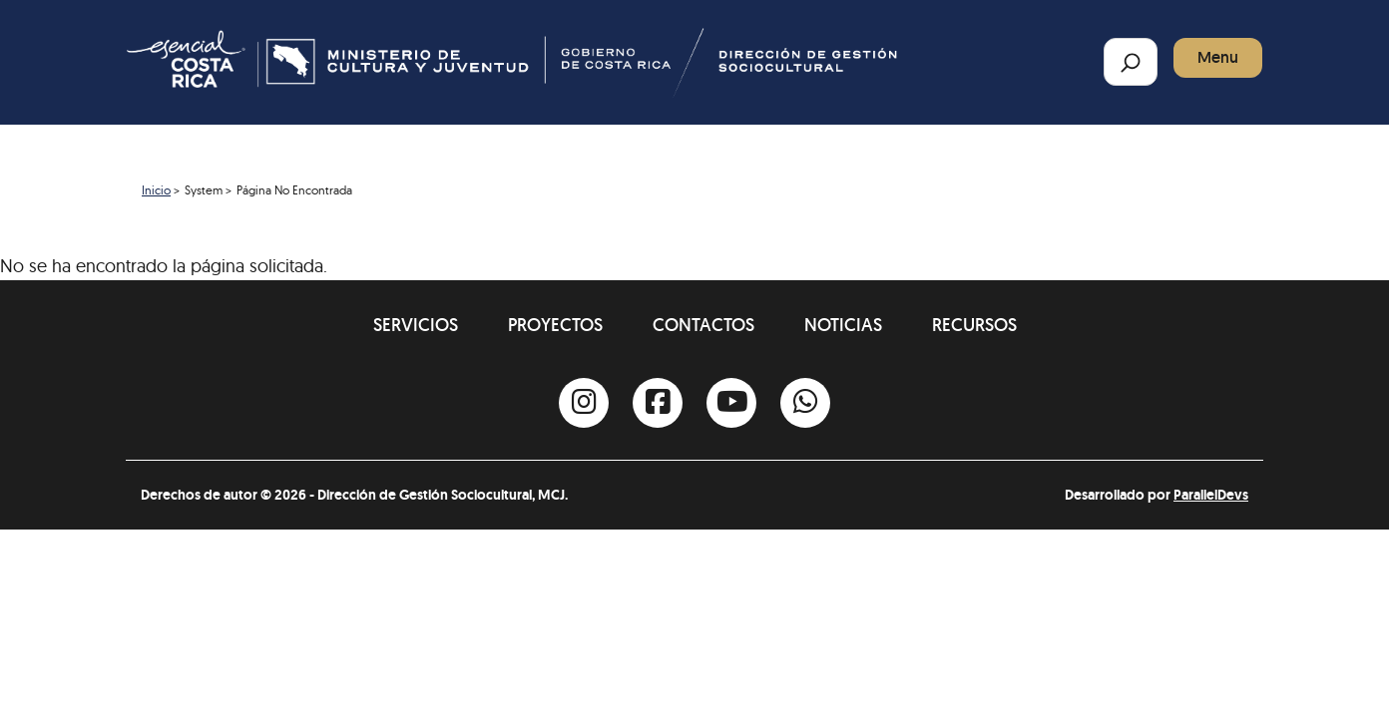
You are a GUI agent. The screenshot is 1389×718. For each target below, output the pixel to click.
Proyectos (555, 324)
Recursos (974, 324)
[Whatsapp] (805, 403)
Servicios (415, 324)
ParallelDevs (1210, 495)
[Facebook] (658, 403)
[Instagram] (584, 403)
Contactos (703, 324)
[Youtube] (731, 403)
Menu (1217, 57)
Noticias (843, 324)
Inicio (156, 189)
